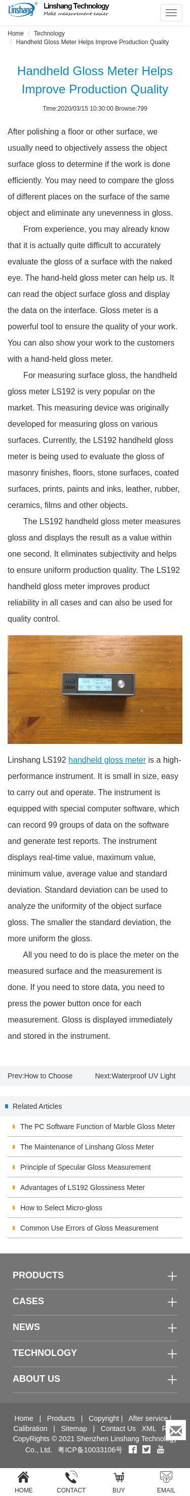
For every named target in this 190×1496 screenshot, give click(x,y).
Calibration (31, 1428)
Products (61, 1418)
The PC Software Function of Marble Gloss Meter (97, 1127)
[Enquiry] (176, 1430)
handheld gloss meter (107, 760)
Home (16, 33)
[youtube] (161, 1450)
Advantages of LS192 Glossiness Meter (82, 1187)
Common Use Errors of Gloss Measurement (89, 1228)
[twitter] (147, 1450)
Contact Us (118, 1428)
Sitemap (74, 1428)
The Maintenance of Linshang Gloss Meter (87, 1147)
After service (148, 1418)
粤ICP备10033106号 (90, 1450)
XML (149, 1428)
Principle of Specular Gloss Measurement (85, 1167)
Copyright (104, 1418)
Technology (49, 33)
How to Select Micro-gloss (61, 1208)
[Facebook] (133, 1450)
